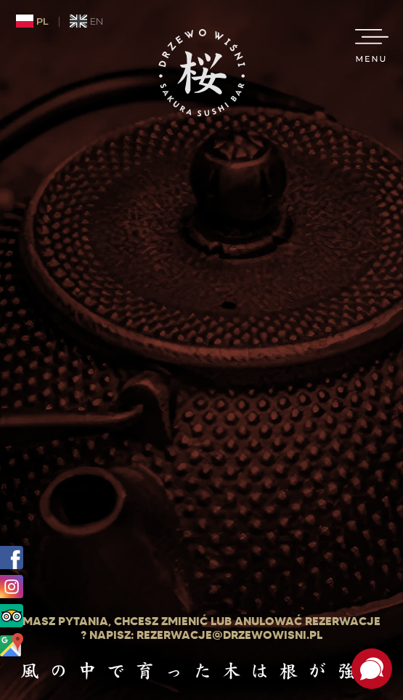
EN (86, 21)
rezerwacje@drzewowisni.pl (229, 635)
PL (32, 21)
